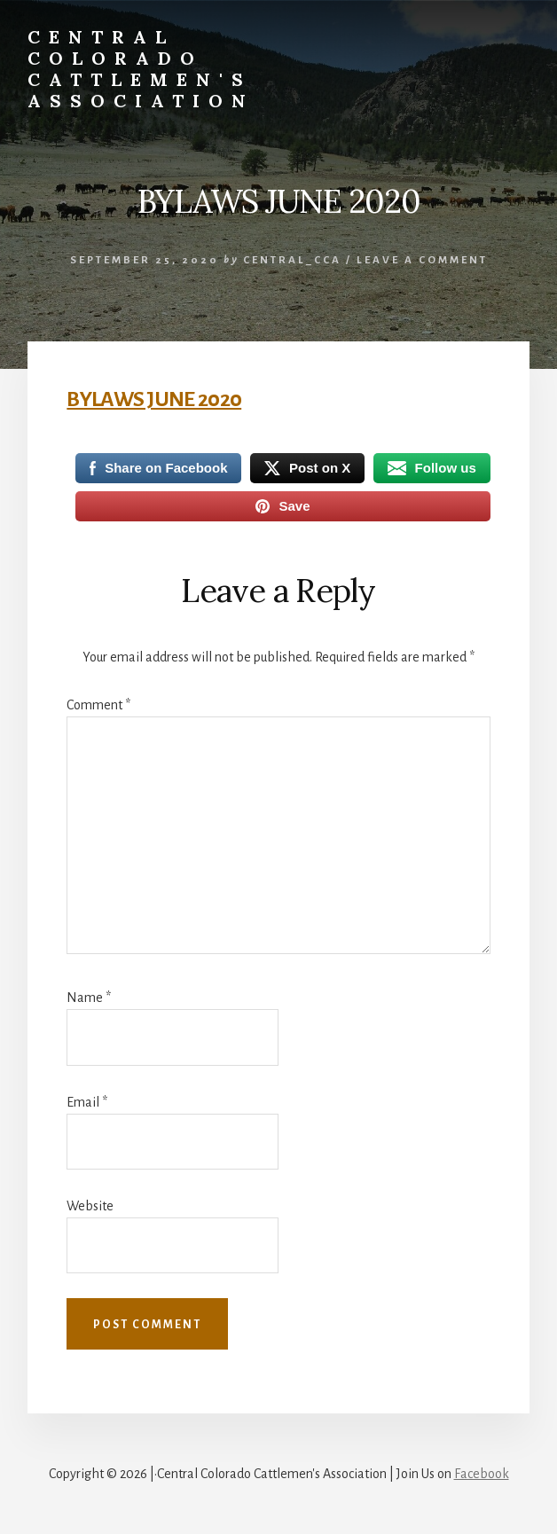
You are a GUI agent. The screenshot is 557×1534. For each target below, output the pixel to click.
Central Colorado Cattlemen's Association (141, 69)
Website (90, 1206)
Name (89, 997)
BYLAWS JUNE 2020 (154, 399)
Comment (98, 705)
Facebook (481, 1474)
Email (87, 1102)
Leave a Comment (422, 260)
